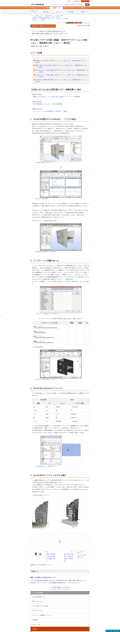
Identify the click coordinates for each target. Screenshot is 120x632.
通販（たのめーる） (69, 7)
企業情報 (82, 7)
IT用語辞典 (35, 619)
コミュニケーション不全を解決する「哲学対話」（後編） (50, 111)
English (72, 4)
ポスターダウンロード (38, 610)
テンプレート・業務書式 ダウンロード (42, 615)
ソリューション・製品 (43, 7)
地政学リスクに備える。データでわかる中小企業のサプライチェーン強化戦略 (56, 96)
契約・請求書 (70, 11)
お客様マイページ (57, 8)
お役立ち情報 (45, 11)
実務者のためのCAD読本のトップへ (41, 565)
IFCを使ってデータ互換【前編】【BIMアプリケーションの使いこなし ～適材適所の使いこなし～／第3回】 (62, 71)
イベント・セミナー (60, 4)
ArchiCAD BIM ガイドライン (41, 495)
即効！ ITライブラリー (38, 601)
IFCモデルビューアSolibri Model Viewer (45, 220)
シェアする (63, 22)
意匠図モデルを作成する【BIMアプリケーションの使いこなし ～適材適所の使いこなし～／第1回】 (61, 61)
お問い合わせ (68, 4)
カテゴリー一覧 (36, 624)
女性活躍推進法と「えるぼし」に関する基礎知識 (47, 104)
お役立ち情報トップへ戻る (60, 587)
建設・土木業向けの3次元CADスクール (43, 577)
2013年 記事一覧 (55, 17)
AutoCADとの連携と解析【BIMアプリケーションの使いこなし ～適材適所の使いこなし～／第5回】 (61, 80)
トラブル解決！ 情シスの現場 (40, 606)
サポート (53, 4)
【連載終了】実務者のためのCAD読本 (40, 17)
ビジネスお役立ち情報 (58, 15)
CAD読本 (34, 629)
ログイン (85, 1)
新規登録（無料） (71, 544)
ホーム (33, 7)
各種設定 (83, 11)
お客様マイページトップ (35, 11)
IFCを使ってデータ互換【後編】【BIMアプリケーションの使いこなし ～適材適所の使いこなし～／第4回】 (50, 19)
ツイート (58, 22)
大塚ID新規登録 (77, 1)
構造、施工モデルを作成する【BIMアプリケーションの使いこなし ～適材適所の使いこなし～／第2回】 (61, 66)
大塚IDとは (69, 1)
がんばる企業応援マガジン (39, 596)
